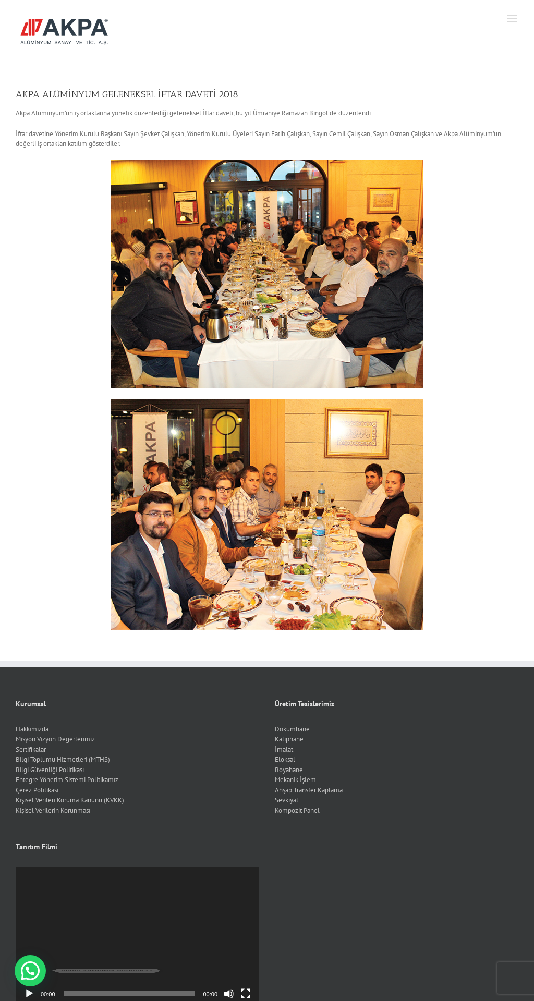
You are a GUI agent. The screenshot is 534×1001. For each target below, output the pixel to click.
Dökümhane (292, 729)
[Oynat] (29, 993)
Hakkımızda (32, 729)
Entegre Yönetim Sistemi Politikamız (67, 779)
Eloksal (285, 759)
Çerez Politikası (37, 790)
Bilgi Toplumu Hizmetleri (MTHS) (63, 759)
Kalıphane (289, 739)
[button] (30, 970)
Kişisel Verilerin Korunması (53, 810)
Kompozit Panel (297, 810)
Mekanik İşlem (295, 779)
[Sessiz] (229, 993)
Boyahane (289, 769)
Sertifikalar (31, 749)
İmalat (284, 749)
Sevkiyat (286, 800)
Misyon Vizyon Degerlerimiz (55, 739)
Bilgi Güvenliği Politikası (50, 769)
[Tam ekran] (245, 993)
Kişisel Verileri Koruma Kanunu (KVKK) (70, 800)
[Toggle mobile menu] (512, 18)
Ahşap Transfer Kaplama (309, 790)
